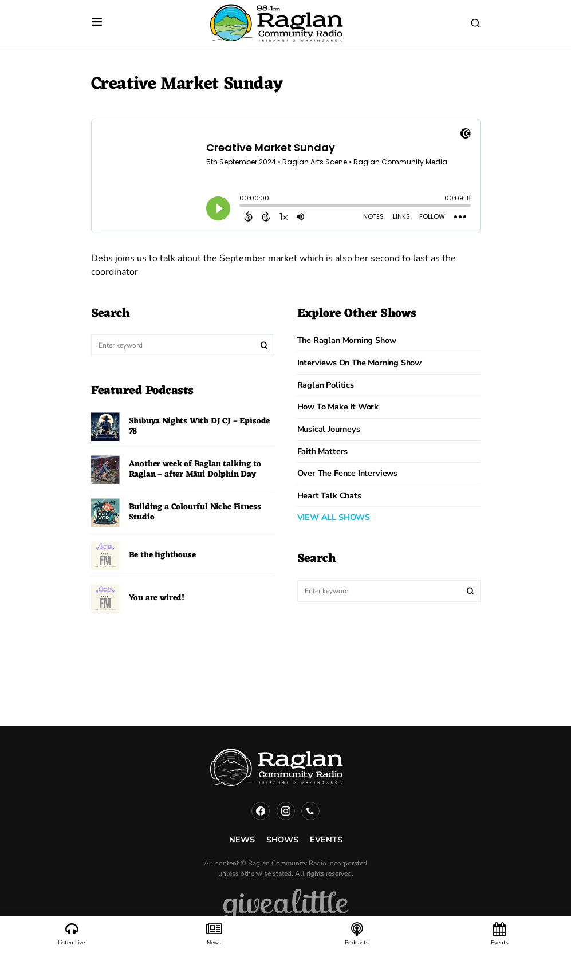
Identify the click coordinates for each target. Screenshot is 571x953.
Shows (282, 839)
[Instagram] (286, 811)
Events (326, 839)
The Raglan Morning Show (346, 340)
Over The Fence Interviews (347, 473)
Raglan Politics (325, 385)
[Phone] (310, 811)
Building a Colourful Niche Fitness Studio (195, 512)
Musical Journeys (328, 429)
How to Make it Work (338, 406)
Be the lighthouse (162, 555)
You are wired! (156, 598)
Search (264, 345)
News (242, 839)
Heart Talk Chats (329, 495)
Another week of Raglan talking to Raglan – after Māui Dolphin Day (195, 469)
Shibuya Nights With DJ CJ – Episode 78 (199, 426)
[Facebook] (260, 811)
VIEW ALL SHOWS (333, 517)
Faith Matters (322, 451)
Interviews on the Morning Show (359, 362)
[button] (97, 23)
